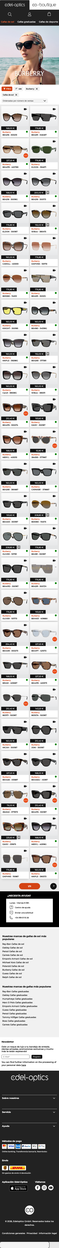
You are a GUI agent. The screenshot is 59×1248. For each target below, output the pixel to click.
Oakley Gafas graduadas (14, 995)
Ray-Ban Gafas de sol (13, 944)
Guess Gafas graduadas (14, 1010)
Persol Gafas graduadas (14, 1013)
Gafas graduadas (26, 21)
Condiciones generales (13, 1233)
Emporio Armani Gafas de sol (17, 958)
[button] (15, 5)
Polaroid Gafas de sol (13, 966)
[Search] (10, 14)
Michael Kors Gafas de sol (15, 962)
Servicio (28, 1112)
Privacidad (32, 1233)
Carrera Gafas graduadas (15, 1024)
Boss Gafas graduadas (13, 1021)
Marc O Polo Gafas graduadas (17, 1002)
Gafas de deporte (48, 21)
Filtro (7, 89)
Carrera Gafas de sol (12, 955)
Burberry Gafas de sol (13, 970)
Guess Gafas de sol (12, 973)
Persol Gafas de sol (12, 951)
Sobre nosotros (28, 1098)
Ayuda (28, 1126)
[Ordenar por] (25, 101)
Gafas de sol (7, 21)
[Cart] (49, 14)
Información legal (48, 1233)
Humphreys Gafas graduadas (17, 999)
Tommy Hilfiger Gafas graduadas (19, 1017)
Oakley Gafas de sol (12, 947)
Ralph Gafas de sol (12, 977)
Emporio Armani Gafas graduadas (19, 1006)
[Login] (29, 14)
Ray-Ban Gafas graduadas (15, 991)
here (23, 1065)
